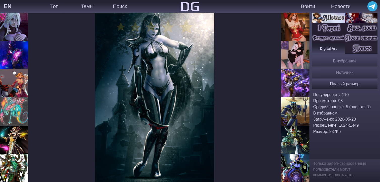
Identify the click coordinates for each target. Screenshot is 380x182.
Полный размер (345, 84)
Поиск (120, 6)
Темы (87, 6)
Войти (308, 6)
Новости (341, 6)
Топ (54, 6)
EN (8, 6)
